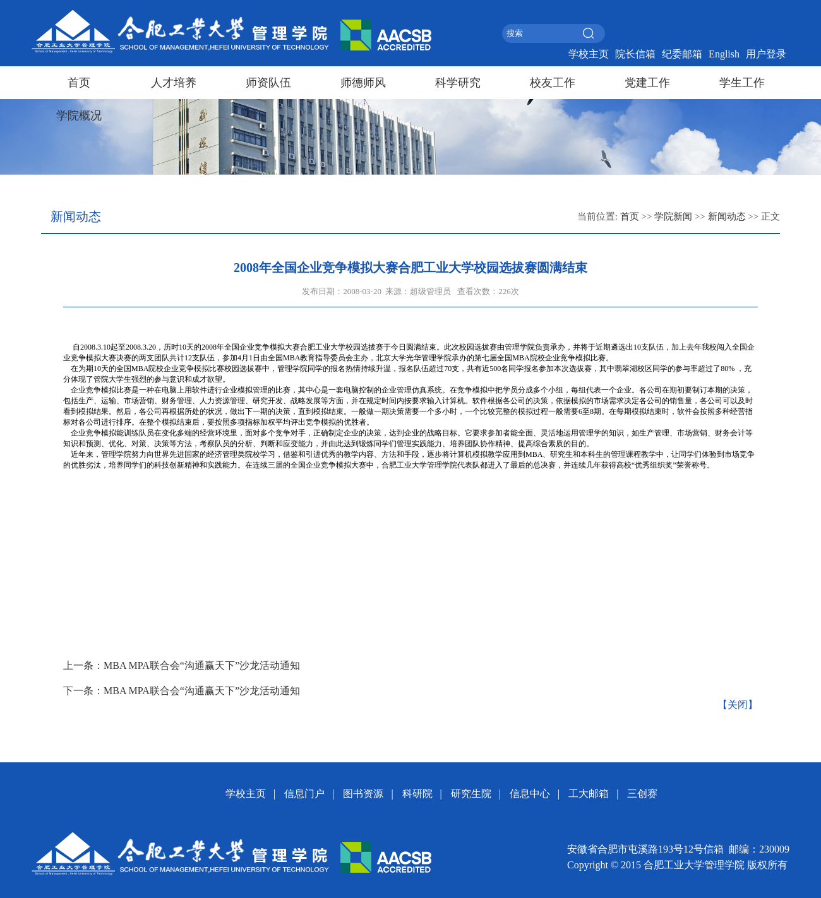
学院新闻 (673, 216)
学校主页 (588, 54)
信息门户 (304, 793)
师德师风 (363, 82)
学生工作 (742, 82)
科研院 (417, 793)
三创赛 (642, 793)
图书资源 (363, 793)
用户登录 (766, 54)
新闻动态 (727, 216)
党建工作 (647, 82)
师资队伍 (268, 82)
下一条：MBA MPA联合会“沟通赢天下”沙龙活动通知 (181, 690)
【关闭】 (737, 704)
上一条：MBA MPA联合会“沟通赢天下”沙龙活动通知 (181, 665)
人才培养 (173, 82)
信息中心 (530, 793)
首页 (79, 82)
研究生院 (471, 793)
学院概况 (79, 115)
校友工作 (552, 82)
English (724, 54)
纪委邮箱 (682, 54)
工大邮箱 (588, 793)
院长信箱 (635, 54)
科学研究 (458, 82)
